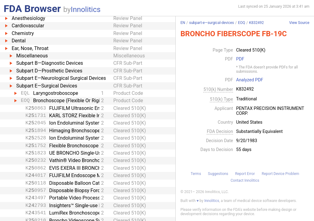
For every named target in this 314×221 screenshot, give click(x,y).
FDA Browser (32, 8)
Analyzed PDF (249, 80)
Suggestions (218, 174)
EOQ (241, 23)
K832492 (256, 23)
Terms (196, 174)
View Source (299, 23)
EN (182, 23)
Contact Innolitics (245, 180)
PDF (240, 59)
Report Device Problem (280, 174)
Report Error (245, 174)
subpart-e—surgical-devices (211, 23)
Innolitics (86, 9)
